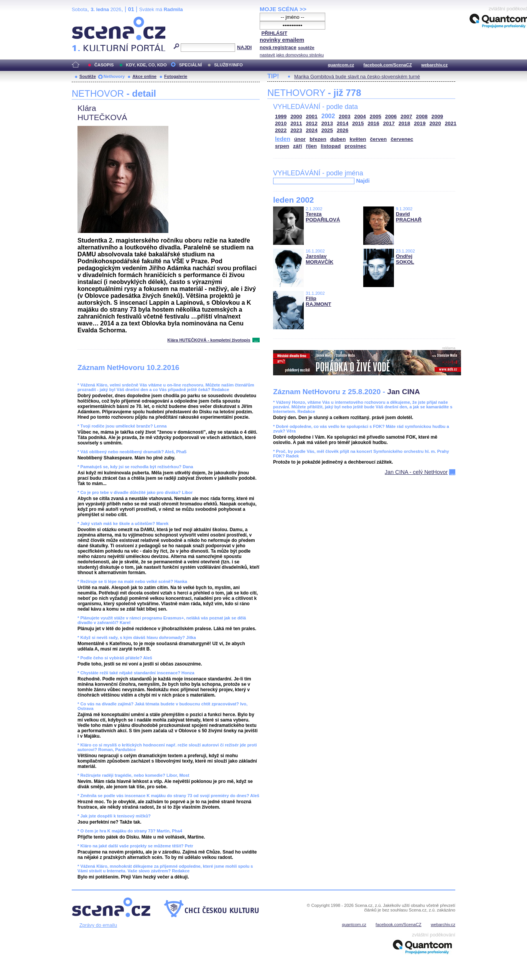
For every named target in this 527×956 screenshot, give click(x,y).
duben (338, 139)
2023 (296, 130)
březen (318, 139)
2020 (435, 123)
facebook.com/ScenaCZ (388, 65)
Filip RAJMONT (318, 301)
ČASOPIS (104, 65)
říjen (311, 146)
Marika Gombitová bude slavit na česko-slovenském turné (357, 76)
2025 (327, 130)
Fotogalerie (175, 76)
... (256, 340)
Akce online (144, 76)
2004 (360, 116)
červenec (401, 139)
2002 (328, 116)
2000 (296, 116)
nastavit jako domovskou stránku (292, 55)
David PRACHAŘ (409, 217)
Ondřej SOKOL (405, 259)
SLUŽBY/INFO (228, 65)
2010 (281, 123)
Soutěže (87, 76)
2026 (342, 130)
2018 (404, 123)
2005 (375, 116)
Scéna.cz (85, 20)
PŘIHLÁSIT (274, 33)
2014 (342, 123)
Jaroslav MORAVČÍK (319, 259)
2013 (327, 123)
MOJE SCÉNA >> (283, 9)
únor (300, 139)
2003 (344, 116)
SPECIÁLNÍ (190, 65)
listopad (331, 146)
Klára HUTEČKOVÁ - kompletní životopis (208, 340)
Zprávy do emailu (98, 925)
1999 (281, 116)
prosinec (355, 146)
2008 (422, 116)
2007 (406, 116)
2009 (437, 116)
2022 (281, 130)
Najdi (362, 181)
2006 (391, 116)
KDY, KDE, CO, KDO (146, 65)
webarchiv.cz (434, 65)
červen (378, 139)
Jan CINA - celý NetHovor (416, 472)
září (297, 146)
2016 (373, 123)
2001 (312, 116)
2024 (312, 130)
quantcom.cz (341, 65)
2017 (389, 123)
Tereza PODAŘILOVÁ (323, 217)
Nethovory (114, 76)
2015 (358, 123)
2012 (312, 123)
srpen (282, 146)
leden (282, 138)
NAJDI (244, 47)
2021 (450, 123)
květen (357, 139)
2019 (419, 123)
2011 (296, 123)
